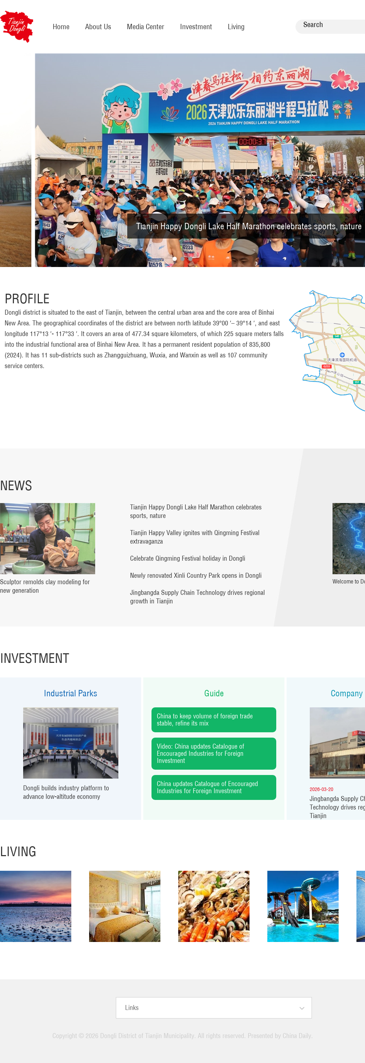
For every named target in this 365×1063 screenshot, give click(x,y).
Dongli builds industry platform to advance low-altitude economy (66, 792)
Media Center (145, 26)
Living (236, 26)
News (16, 485)
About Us (98, 26)
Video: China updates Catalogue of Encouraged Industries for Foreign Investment (200, 753)
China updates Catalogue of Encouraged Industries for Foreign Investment (207, 787)
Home (61, 26)
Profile (27, 298)
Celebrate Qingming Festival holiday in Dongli (187, 558)
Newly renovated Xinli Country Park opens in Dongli (196, 575)
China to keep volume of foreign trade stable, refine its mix (205, 719)
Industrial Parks (70, 693)
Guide (214, 693)
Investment (196, 26)
